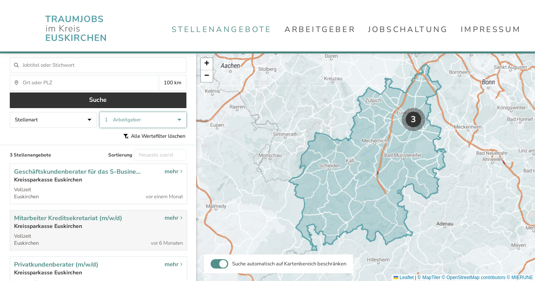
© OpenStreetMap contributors (473, 277)
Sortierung (120, 155)
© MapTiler (428, 277)
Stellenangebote (222, 29)
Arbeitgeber (320, 29)
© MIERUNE (519, 277)
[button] (413, 119)
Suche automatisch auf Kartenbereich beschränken (289, 263)
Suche (98, 100)
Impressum (491, 29)
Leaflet (403, 277)
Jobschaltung (408, 29)
